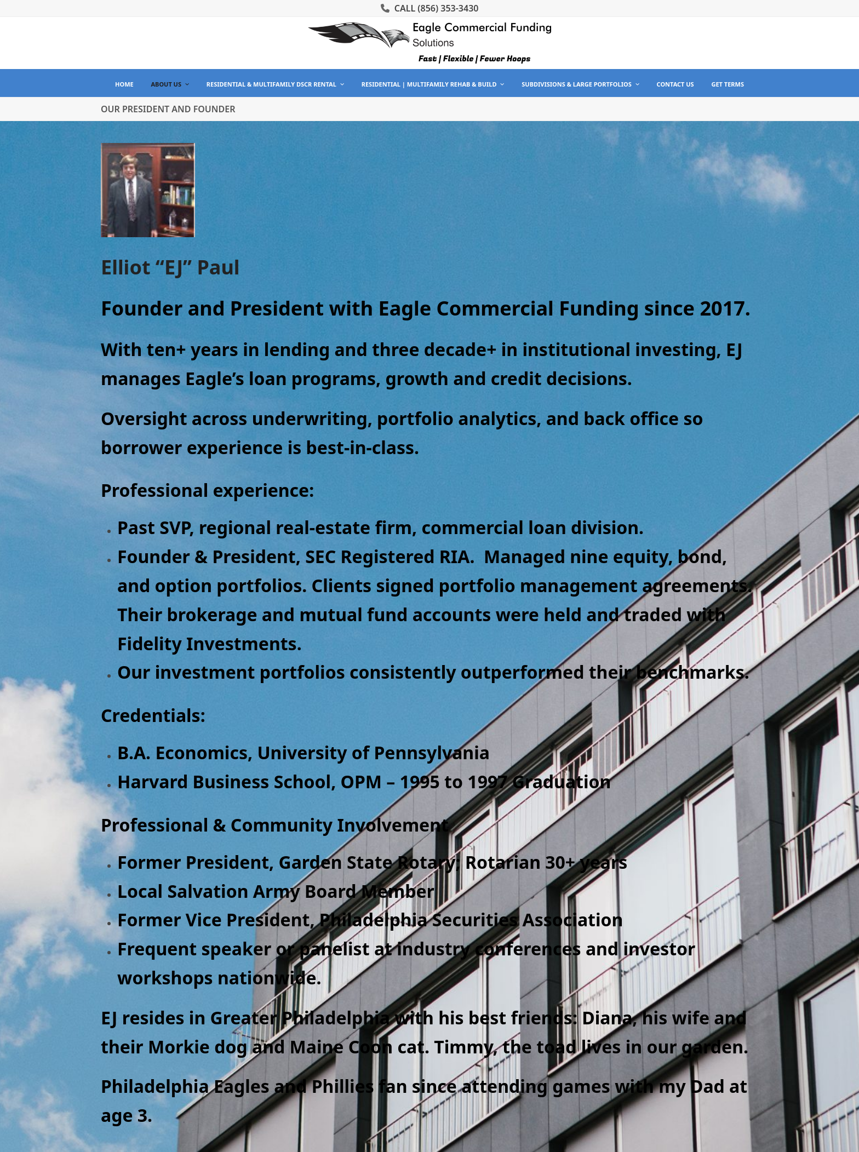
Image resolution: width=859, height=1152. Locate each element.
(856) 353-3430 (447, 8)
